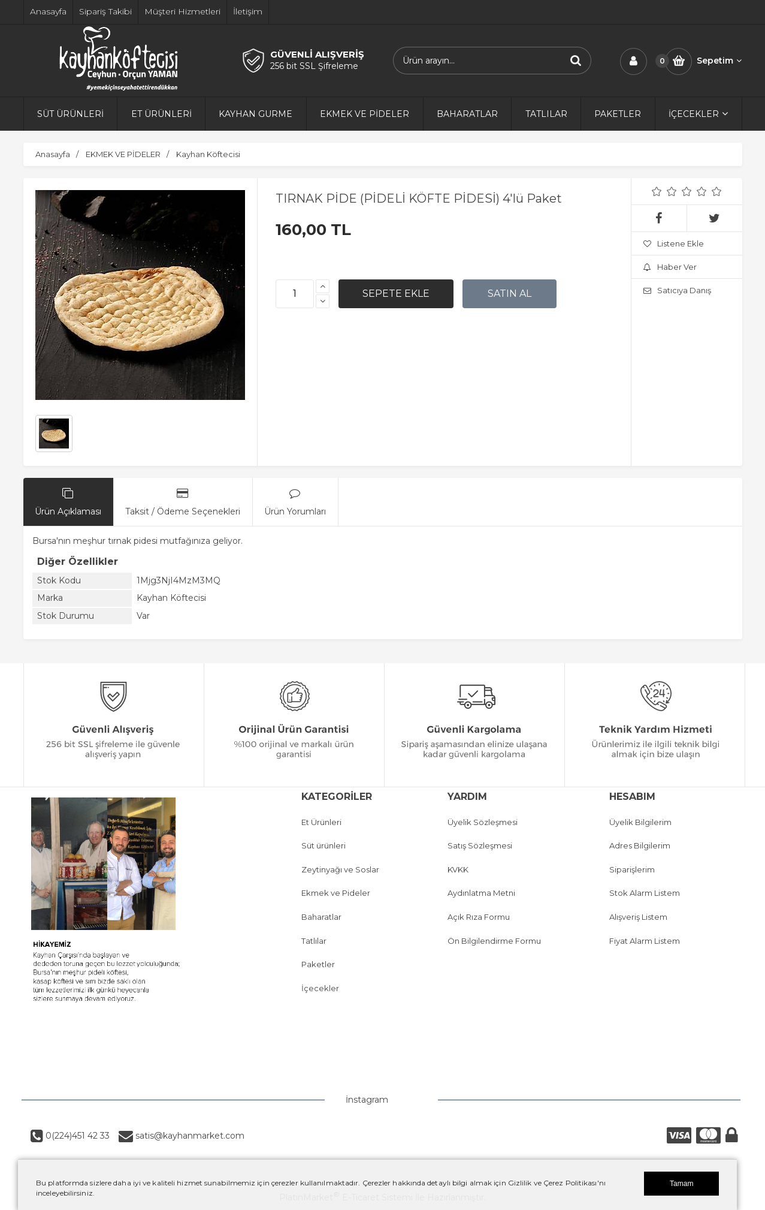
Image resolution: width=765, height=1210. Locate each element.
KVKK (457, 869)
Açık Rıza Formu (478, 917)
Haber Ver (670, 267)
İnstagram (367, 1099)
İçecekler (320, 988)
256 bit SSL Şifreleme (314, 66)
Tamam (681, 1183)
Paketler (318, 964)
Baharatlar (321, 917)
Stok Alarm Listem (644, 893)
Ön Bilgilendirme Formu (494, 941)
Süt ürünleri (323, 845)
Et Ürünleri (321, 822)
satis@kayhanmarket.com (188, 1135)
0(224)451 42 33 (76, 1135)
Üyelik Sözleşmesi (482, 822)
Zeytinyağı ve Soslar (340, 869)
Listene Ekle (673, 243)
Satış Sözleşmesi (479, 845)
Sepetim (719, 60)
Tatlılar (313, 941)
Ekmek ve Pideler (335, 893)
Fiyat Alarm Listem (644, 941)
